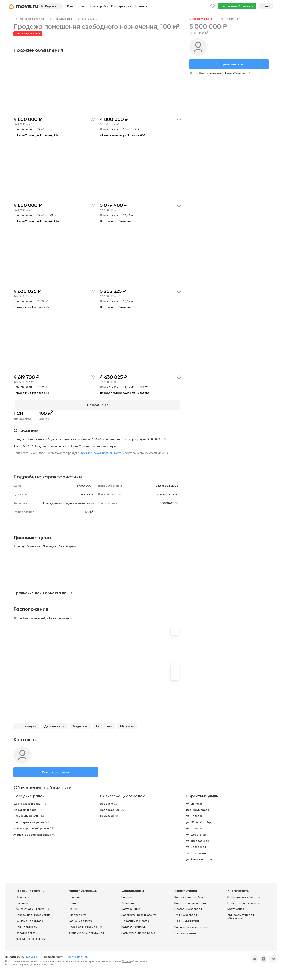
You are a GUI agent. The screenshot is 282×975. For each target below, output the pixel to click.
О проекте (23, 895)
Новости (74, 895)
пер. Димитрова (197, 808)
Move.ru (126, 959)
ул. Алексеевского (199, 857)
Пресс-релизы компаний (85, 925)
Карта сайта (235, 907)
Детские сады (54, 724)
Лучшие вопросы (185, 913)
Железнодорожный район (32, 832)
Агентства (128, 901)
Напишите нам (78, 955)
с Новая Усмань (87, 18)
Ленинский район (25, 814)
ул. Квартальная (197, 839)
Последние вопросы (188, 907)
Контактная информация (33, 907)
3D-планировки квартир (243, 895)
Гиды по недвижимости (243, 901)
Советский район (25, 808)
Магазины (127, 724)
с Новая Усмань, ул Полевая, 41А (122, 135)
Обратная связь (26, 931)
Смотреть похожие (55, 770)
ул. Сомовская (196, 851)
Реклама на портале (29, 919)
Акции (73, 907)
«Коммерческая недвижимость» (102, 451)
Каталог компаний (133, 925)
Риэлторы (128, 895)
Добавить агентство (135, 919)
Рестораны (104, 724)
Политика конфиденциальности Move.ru (29, 963)
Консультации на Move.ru (191, 895)
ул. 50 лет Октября (199, 820)
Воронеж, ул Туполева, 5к (118, 221)
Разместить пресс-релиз (138, 931)
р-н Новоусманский (61, 18)
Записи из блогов (80, 919)
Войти (266, 6)
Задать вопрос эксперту (191, 901)
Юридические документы (86, 931)
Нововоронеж (110, 808)
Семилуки (107, 814)
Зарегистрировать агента (139, 913)
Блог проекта (78, 913)
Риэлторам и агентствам (191, 925)
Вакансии (22, 901)
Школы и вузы (26, 724)
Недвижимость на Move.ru (29, 18)
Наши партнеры (26, 925)
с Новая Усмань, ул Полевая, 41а (36, 135)
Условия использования (31, 937)
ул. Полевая (194, 814)
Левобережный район (29, 820)
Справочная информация (33, 913)
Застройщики (130, 907)
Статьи (73, 901)
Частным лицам (185, 931)
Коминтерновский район (31, 826)
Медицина (80, 724)
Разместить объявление (237, 6)
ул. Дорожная (196, 832)
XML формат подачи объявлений (241, 915)
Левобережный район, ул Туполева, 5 (126, 393)
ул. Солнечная (196, 845)
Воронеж (106, 801)
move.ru (32, 955)
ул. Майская (194, 801)
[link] (29, 18)
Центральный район (27, 801)
